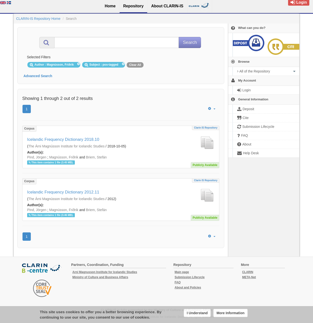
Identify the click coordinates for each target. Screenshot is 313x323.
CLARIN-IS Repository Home (38, 19)
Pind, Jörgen (36, 157)
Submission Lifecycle (190, 277)
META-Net (249, 277)
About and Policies (188, 287)
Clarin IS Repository (205, 127)
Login (299, 2)
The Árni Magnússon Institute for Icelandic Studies (66, 146)
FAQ (178, 282)
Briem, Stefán (96, 157)
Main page (182, 272)
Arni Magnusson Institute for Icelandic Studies (104, 272)
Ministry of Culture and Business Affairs (100, 277)
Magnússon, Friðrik (63, 157)
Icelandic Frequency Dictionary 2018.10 (63, 139)
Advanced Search (37, 76)
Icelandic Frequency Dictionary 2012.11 (63, 192)
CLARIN (247, 272)
